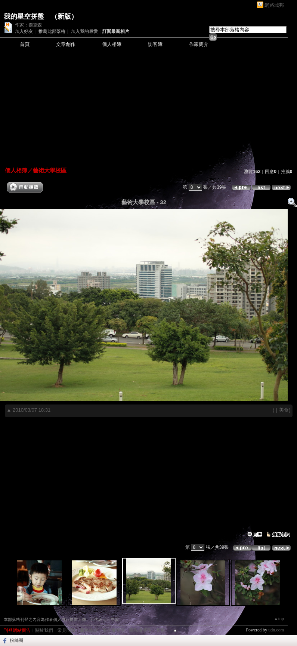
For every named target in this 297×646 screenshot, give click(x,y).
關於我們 (44, 630)
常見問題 (66, 630)
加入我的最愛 (84, 31)
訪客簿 (155, 44)
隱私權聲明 (140, 630)
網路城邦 (274, 5)
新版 (64, 16)
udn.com (276, 630)
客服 (160, 630)
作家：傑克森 (28, 25)
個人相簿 (111, 44)
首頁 (25, 44)
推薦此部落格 (51, 31)
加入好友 (24, 31)
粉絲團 (16, 640)
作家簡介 (198, 44)
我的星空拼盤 (24, 16)
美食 (284, 410)
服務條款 (89, 630)
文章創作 (65, 44)
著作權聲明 (113, 630)
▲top (279, 618)
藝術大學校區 (49, 170)
